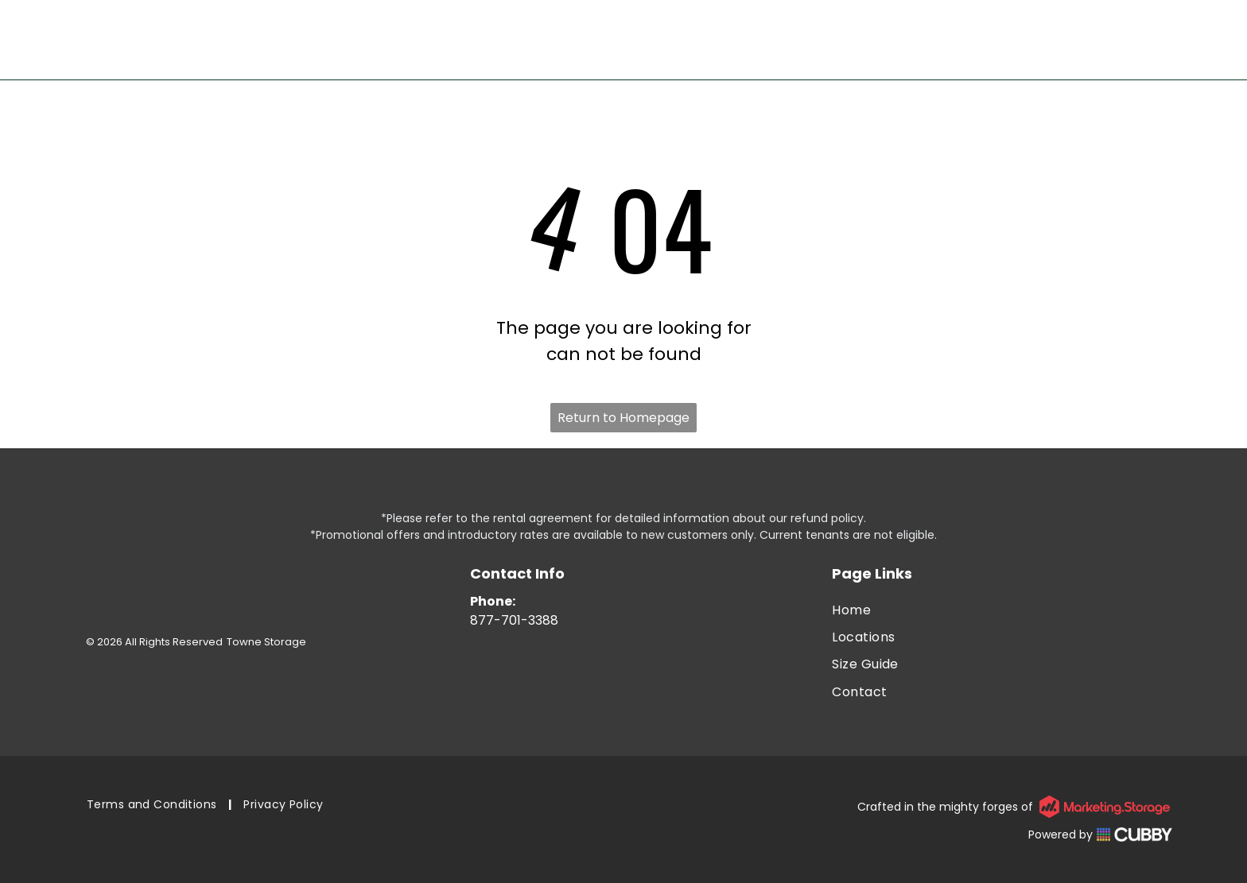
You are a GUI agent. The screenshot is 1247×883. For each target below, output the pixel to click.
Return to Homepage (623, 418)
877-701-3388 (514, 620)
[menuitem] (1002, 609)
